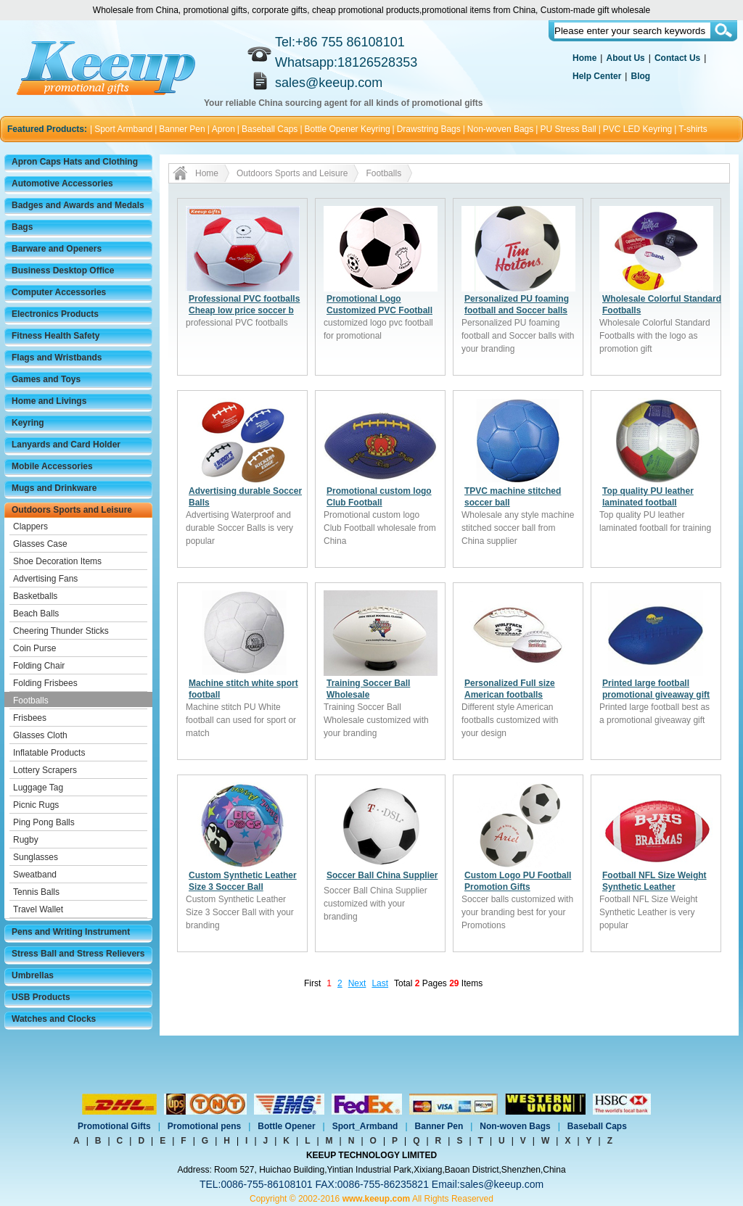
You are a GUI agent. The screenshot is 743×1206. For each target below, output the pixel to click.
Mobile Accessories (52, 466)
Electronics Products (55, 314)
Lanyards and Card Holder (66, 444)
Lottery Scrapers (45, 770)
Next (357, 983)
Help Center (596, 76)
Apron (223, 129)
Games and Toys (46, 379)
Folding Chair (39, 666)
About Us (625, 58)
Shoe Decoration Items (57, 561)
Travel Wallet (38, 909)
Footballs (31, 700)
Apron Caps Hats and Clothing (75, 162)
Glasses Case (40, 544)
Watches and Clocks (54, 1019)
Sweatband (35, 875)
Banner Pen (182, 129)
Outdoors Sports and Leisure (72, 510)
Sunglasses (35, 857)
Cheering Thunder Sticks (61, 631)
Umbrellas (33, 975)
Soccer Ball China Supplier (382, 875)
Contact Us (677, 58)
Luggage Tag (38, 787)
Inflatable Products (49, 753)
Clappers (30, 526)
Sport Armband (123, 129)
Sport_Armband (365, 1126)
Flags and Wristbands (57, 357)
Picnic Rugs (36, 805)
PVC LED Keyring (637, 129)
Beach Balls (36, 613)
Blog (640, 76)
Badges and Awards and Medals (78, 205)
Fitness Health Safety (55, 336)
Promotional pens (204, 1126)
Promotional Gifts (114, 1126)
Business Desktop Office (63, 270)
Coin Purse (34, 648)
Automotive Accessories (62, 183)
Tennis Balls (36, 892)
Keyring (28, 423)
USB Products (41, 997)
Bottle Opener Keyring (347, 129)
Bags (22, 227)
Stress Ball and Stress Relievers (78, 954)
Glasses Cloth (40, 735)
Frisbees (29, 718)
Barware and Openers (57, 249)
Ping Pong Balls (44, 822)
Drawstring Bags (429, 129)
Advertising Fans (45, 579)
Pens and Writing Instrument (71, 932)
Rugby (25, 840)
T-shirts (692, 129)
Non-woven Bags (500, 129)
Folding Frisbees (45, 683)
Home (584, 58)
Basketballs (35, 596)
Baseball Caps (269, 129)
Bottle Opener (286, 1126)
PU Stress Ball (568, 129)
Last (380, 983)
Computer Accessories (59, 292)
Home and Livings (49, 401)
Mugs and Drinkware (54, 488)
